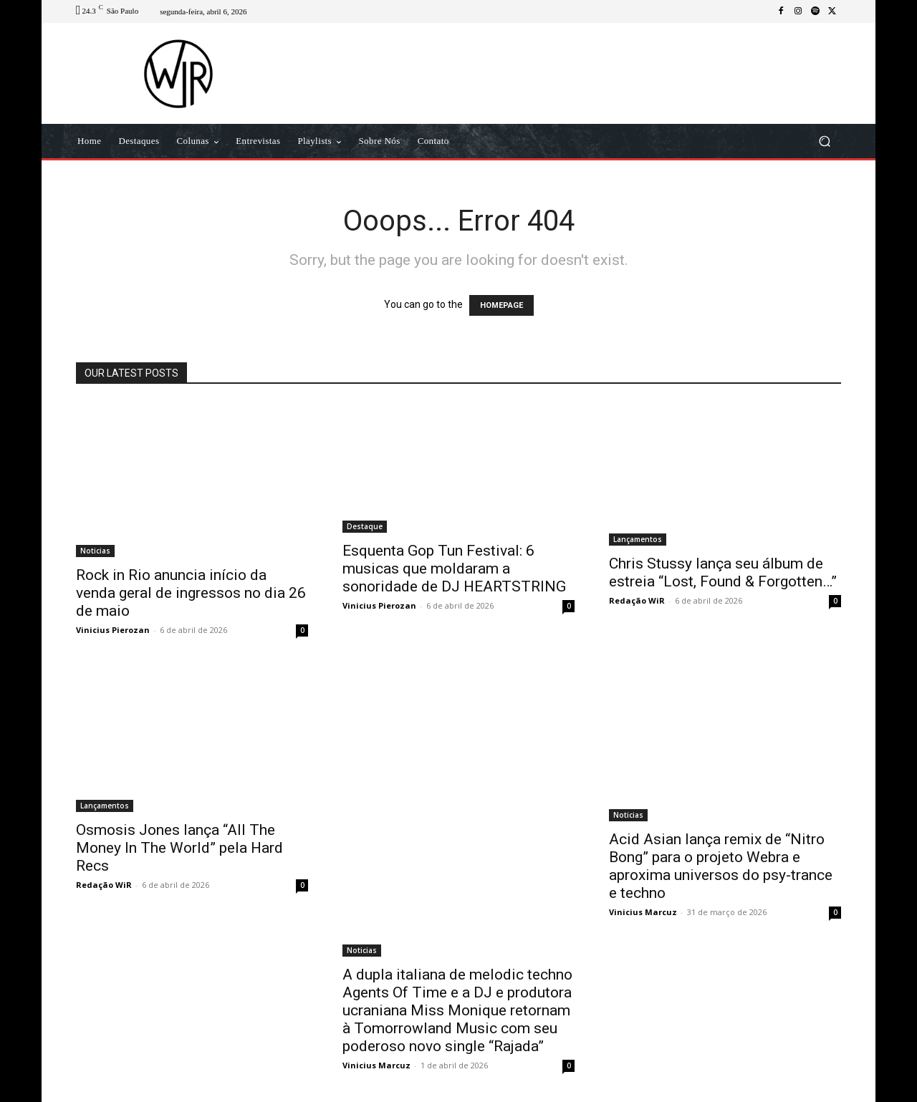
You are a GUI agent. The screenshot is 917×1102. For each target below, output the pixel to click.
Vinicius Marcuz (376, 1065)
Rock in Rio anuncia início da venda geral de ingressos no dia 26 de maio (191, 592)
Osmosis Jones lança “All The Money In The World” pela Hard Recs (179, 847)
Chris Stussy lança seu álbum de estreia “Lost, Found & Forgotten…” (723, 572)
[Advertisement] (578, 73)
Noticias (95, 551)
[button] (824, 141)
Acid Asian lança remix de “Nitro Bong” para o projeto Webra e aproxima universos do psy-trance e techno (720, 866)
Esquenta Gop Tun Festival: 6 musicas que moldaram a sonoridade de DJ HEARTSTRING (454, 568)
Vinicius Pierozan (113, 629)
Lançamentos (637, 539)
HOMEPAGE (501, 305)
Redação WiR (637, 600)
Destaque (365, 526)
